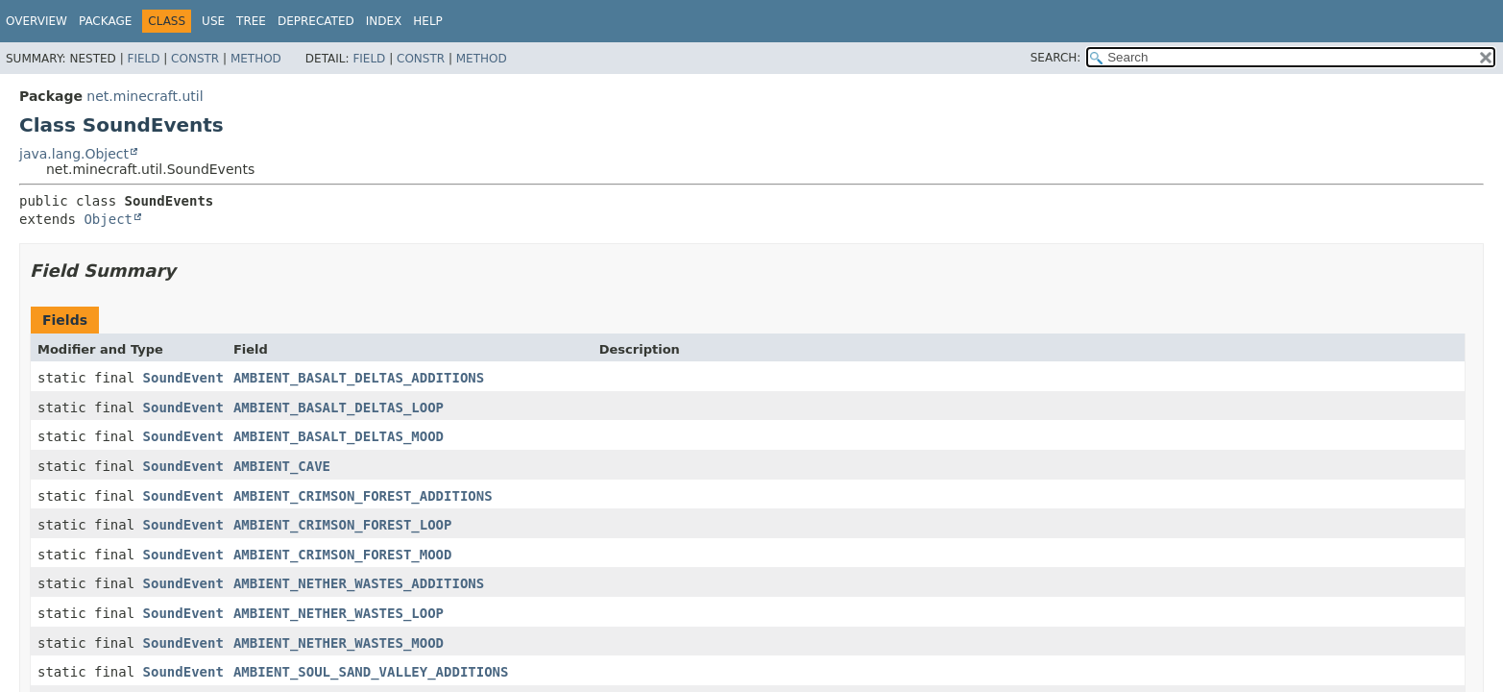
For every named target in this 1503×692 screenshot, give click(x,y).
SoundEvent (183, 377)
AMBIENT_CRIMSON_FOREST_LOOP (342, 524)
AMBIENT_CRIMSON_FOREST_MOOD (342, 554)
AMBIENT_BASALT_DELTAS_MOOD (338, 436)
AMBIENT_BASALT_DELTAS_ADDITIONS (358, 377)
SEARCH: (1055, 57)
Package (105, 21)
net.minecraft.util (144, 96)
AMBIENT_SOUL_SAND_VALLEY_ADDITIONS (371, 672)
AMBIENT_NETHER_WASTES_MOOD (338, 643)
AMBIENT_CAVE (281, 466)
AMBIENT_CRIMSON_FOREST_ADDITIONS (363, 496)
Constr (195, 58)
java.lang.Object (74, 153)
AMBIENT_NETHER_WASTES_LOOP (338, 613)
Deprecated (316, 21)
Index (384, 21)
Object (108, 219)
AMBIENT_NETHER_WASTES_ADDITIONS (358, 583)
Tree (251, 21)
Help (428, 21)
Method (255, 58)
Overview (36, 21)
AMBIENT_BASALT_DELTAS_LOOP (338, 407)
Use (213, 21)
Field (143, 58)
